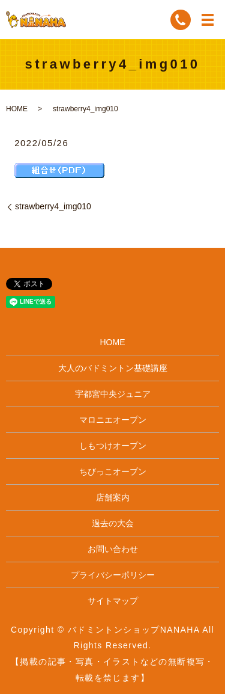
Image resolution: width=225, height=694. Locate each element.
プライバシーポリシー (113, 575)
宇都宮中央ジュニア (113, 394)
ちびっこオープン (112, 471)
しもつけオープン (112, 445)
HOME (17, 109)
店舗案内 (113, 497)
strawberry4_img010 (53, 206)
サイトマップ (113, 601)
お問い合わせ (113, 549)
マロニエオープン (112, 420)
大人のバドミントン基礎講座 (112, 368)
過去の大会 (113, 523)
